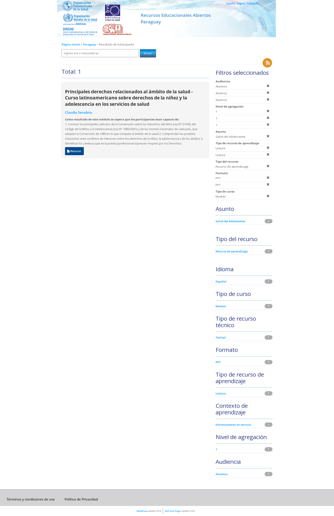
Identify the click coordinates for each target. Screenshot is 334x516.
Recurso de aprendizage (232, 251)
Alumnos (222, 474)
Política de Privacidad (81, 499)
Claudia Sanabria (78, 112)
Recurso (74, 151)
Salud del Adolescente (230, 221)
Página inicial (71, 44)
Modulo (221, 306)
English (241, 3)
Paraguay (90, 44)
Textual (221, 337)
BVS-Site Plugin (173, 511)
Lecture (221, 393)
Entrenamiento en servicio (233, 425)
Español (230, 3)
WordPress (142, 511)
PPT (218, 362)
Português (253, 3)
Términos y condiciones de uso (31, 499)
